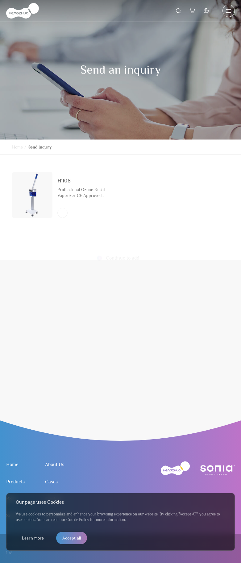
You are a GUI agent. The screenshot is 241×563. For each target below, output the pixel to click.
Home (17, 149)
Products (15, 482)
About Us (54, 464)
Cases (51, 482)
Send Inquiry (40, 149)
